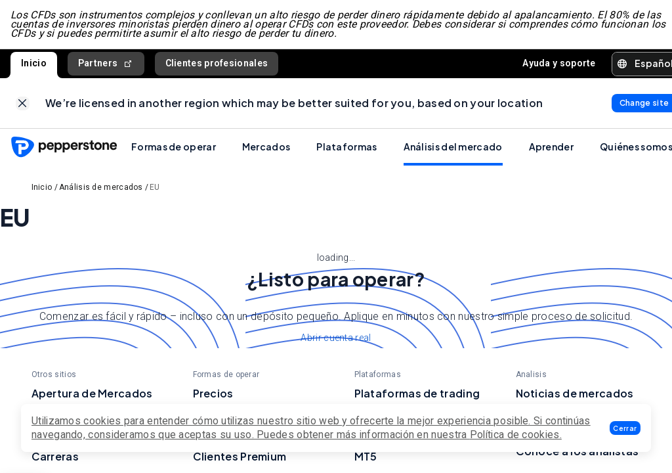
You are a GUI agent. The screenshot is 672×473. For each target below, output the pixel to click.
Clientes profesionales (216, 63)
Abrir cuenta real (336, 337)
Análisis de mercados (101, 187)
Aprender (551, 146)
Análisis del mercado (453, 146)
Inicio (34, 63)
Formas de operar (173, 146)
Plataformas (346, 146)
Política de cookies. (516, 434)
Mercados (266, 146)
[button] (625, 428)
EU (155, 187)
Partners (106, 63)
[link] (23, 103)
